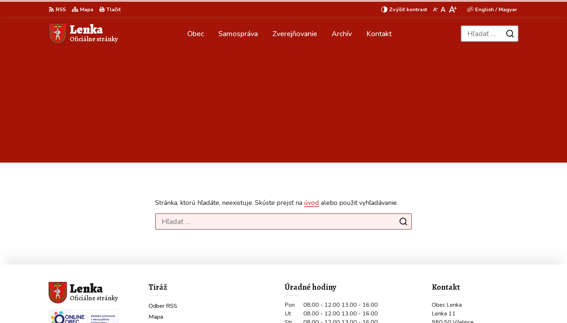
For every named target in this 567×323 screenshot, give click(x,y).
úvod (311, 90)
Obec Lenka (238, 303)
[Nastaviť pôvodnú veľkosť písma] (443, 9)
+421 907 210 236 (457, 262)
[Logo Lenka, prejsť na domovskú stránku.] (83, 33)
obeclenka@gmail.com (462, 271)
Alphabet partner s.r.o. (145, 303)
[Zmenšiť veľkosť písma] (435, 9)
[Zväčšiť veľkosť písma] (452, 9)
